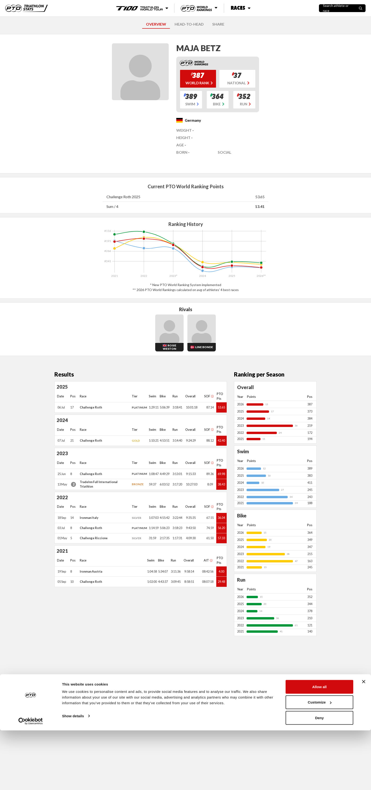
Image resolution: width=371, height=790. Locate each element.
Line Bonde (204, 347)
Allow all (319, 746)
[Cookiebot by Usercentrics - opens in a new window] (30, 780)
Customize (319, 762)
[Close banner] (363, 741)
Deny (319, 777)
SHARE (218, 24)
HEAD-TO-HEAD (189, 24)
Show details (73, 775)
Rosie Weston (169, 347)
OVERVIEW (156, 24)
